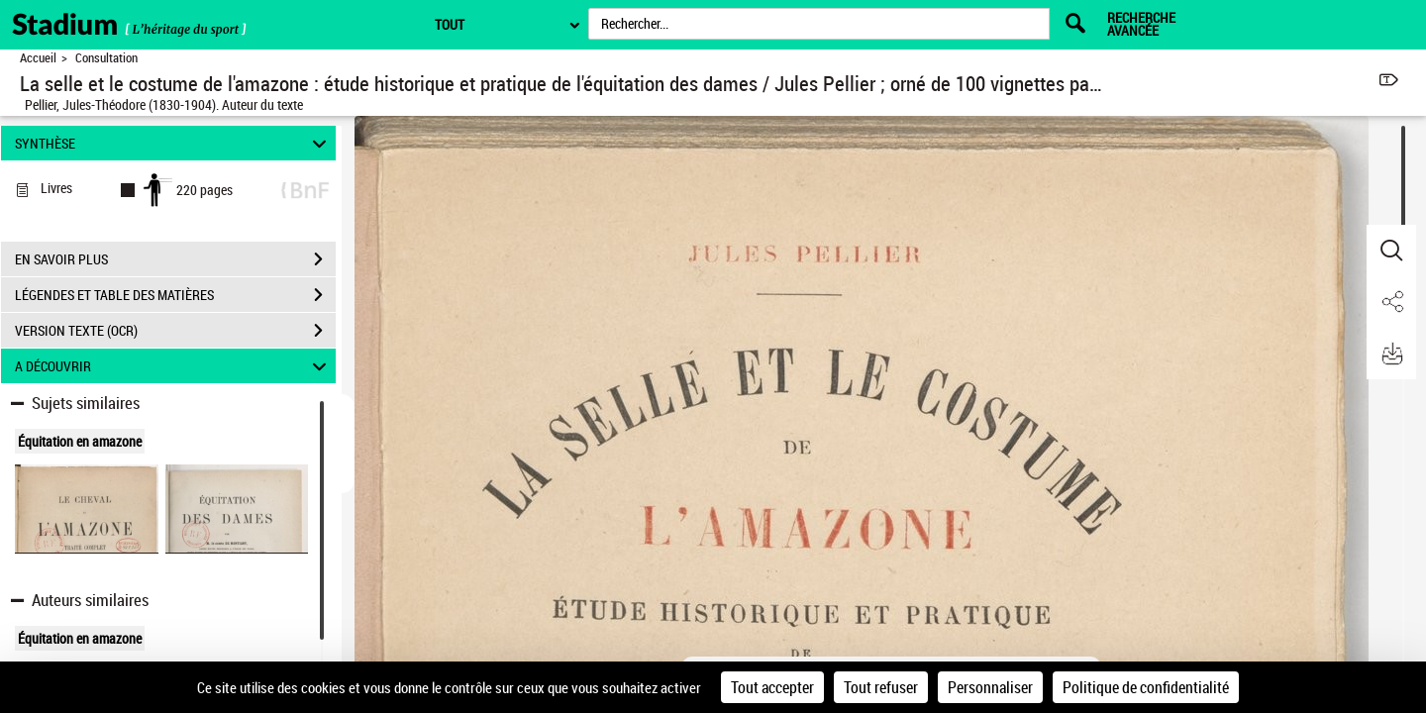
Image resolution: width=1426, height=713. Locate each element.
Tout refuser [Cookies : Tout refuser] (881, 687)
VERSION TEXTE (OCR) (175, 331)
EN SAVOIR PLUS (175, 259)
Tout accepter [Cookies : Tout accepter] (772, 687)
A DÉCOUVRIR (174, 366)
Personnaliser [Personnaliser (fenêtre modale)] (990, 687)
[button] (1391, 250)
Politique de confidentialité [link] (1146, 687)
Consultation (106, 58)
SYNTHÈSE (174, 143)
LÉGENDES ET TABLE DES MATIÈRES (175, 295)
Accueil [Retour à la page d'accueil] (38, 58)
